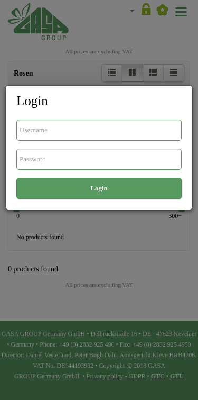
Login (99, 188)
